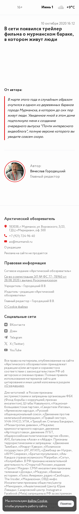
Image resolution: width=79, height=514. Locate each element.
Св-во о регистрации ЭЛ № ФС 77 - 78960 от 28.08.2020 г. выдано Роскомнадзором (35, 278)
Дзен (13, 331)
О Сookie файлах (16, 307)
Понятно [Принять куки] (65, 503)
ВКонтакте (17, 325)
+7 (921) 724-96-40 (22, 236)
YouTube (15, 350)
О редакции (12, 247)
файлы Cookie (37, 501)
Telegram (16, 337)
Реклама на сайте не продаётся (25, 253)
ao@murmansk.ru (20, 242)
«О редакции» (14, 386)
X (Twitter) (17, 344)
